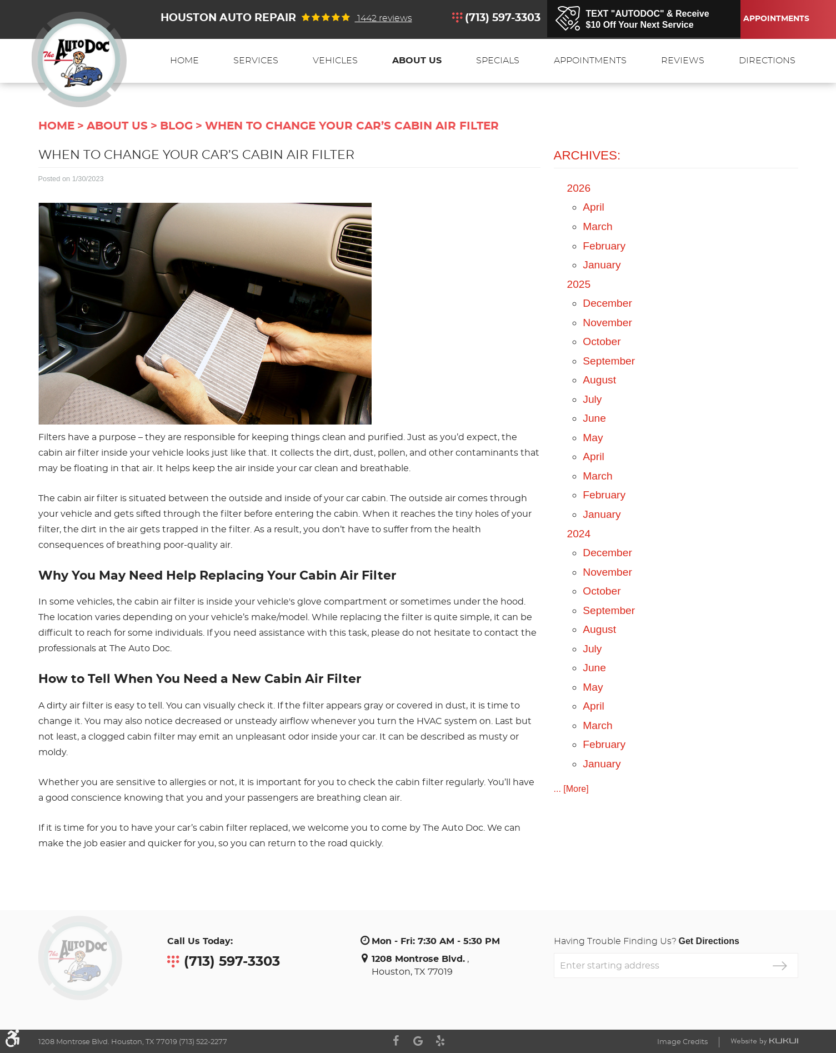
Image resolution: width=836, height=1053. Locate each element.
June (594, 418)
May (593, 437)
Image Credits (682, 1042)
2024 (579, 534)
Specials (497, 60)
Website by (764, 1041)
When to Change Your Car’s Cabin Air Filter (352, 126)
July (592, 399)
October (601, 341)
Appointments (774, 19)
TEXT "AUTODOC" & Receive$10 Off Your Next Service (647, 19)
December (607, 303)
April (593, 207)
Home (184, 60)
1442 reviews (383, 18)
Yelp (440, 1040)
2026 (579, 188)
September (609, 361)
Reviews (682, 60)
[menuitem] (184, 61)
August (599, 380)
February (604, 246)
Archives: (587, 155)
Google (418, 1040)
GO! (780, 965)
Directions (767, 60)
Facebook (396, 1040)
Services (255, 60)
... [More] (571, 789)
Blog (176, 126)
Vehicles (335, 60)
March (597, 226)
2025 (579, 284)
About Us (417, 60)
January (601, 265)
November (607, 322)
